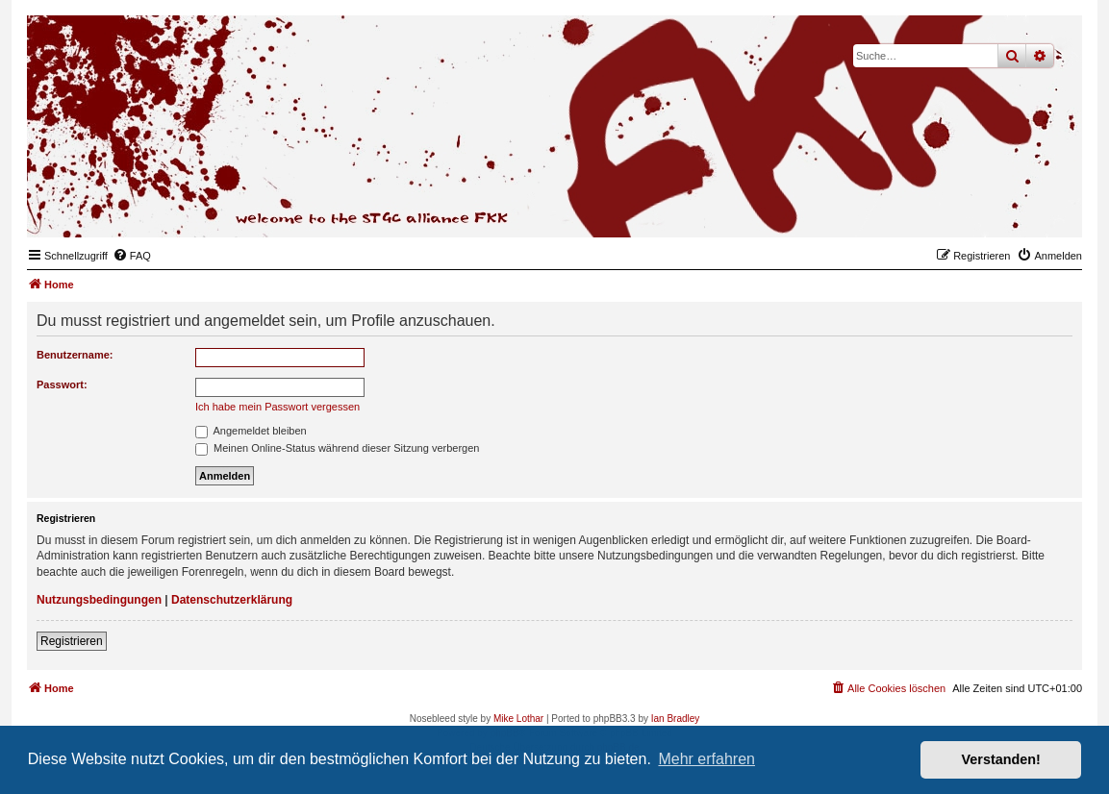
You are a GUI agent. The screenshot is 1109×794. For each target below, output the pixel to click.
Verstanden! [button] (1001, 759)
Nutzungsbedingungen (99, 600)
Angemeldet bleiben (251, 430)
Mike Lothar (518, 718)
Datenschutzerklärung (231, 600)
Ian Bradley (675, 718)
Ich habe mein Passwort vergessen (277, 406)
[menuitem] (132, 255)
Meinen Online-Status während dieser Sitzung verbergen (337, 448)
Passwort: (62, 384)
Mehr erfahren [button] (706, 759)
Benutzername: (75, 354)
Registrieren (71, 641)
